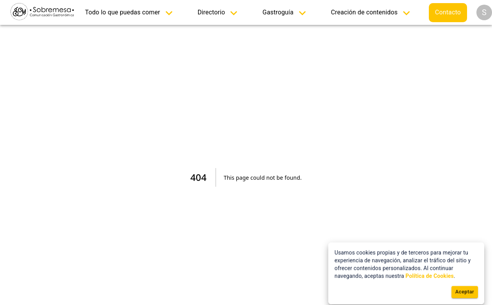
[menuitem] (130, 12)
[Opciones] (484, 12)
